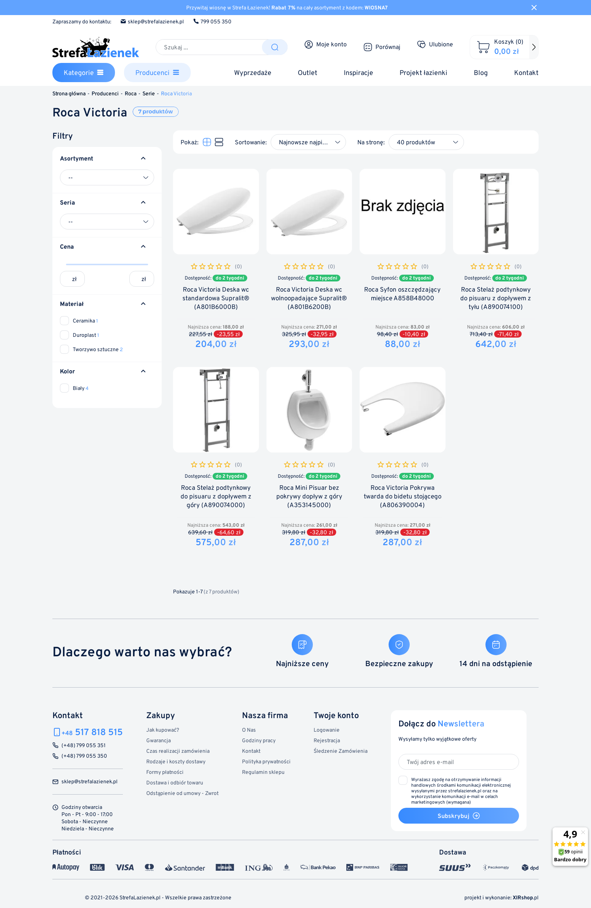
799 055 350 (212, 21)
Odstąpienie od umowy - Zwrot (182, 793)
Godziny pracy (259, 740)
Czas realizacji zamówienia (178, 751)
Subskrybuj (459, 815)
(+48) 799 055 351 (83, 745)
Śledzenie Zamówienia (340, 751)
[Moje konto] (325, 44)
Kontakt (251, 751)
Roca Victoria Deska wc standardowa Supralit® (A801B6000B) (216, 298)
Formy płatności (165, 772)
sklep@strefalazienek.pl (152, 21)
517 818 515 (92, 732)
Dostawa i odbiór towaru (174, 782)
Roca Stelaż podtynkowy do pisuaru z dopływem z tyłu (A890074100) (495, 298)
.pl (526, 897)
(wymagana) (461, 791)
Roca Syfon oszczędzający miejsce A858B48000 (402, 294)
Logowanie (327, 730)
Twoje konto (336, 715)
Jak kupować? (162, 730)
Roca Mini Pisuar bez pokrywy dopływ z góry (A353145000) (309, 496)
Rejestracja (327, 740)
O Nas (249, 730)
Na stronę (370, 142)
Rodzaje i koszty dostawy (175, 761)
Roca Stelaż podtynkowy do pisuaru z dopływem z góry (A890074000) (216, 496)
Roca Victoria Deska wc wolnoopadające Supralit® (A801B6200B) (309, 298)
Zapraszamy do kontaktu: (81, 21)
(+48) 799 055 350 (84, 756)
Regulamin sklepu (263, 772)
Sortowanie (250, 142)
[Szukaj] (209, 47)
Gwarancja (158, 740)
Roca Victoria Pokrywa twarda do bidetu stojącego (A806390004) (402, 496)
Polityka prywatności (266, 761)
